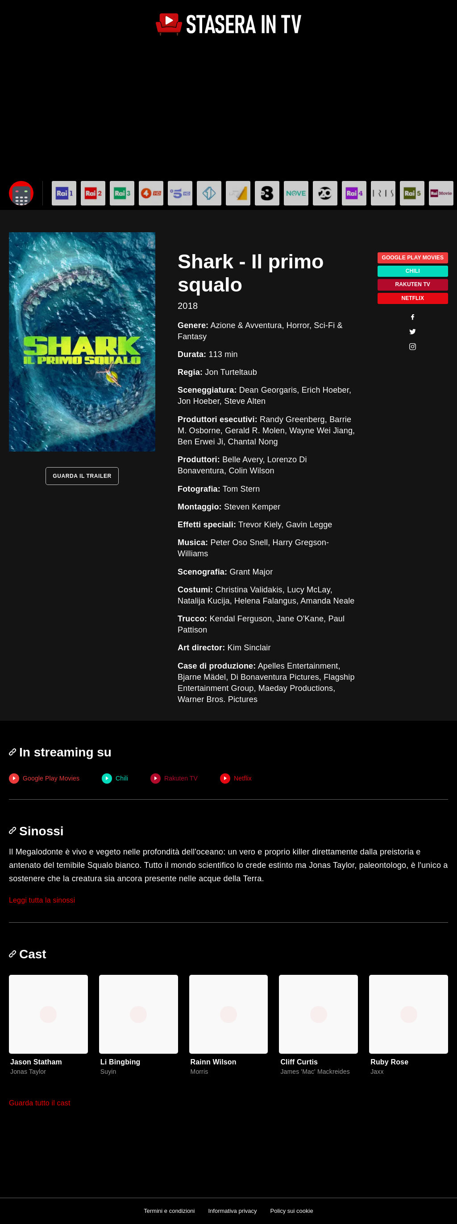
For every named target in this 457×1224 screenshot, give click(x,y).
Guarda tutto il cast (40, 1103)
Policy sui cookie (291, 1211)
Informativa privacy (232, 1211)
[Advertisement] (228, 109)
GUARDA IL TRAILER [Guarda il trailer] (82, 476)
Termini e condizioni (169, 1211)
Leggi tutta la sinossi (42, 900)
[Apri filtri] (21, 193)
